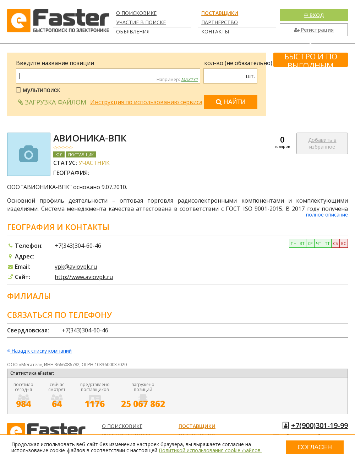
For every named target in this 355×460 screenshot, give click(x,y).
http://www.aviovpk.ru (84, 277)
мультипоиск (38, 89)
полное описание (327, 214)
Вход (314, 15)
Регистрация (314, 29)
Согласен (314, 447)
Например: (177, 79)
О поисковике (136, 13)
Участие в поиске (141, 22)
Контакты (215, 31)
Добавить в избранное (322, 143)
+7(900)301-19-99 (319, 425)
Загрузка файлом (52, 102)
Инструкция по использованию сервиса (146, 102)
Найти (231, 102)
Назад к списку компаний (39, 351)
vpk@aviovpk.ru (76, 267)
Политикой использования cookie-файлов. (210, 450)
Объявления (132, 31)
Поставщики (219, 13)
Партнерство (219, 22)
